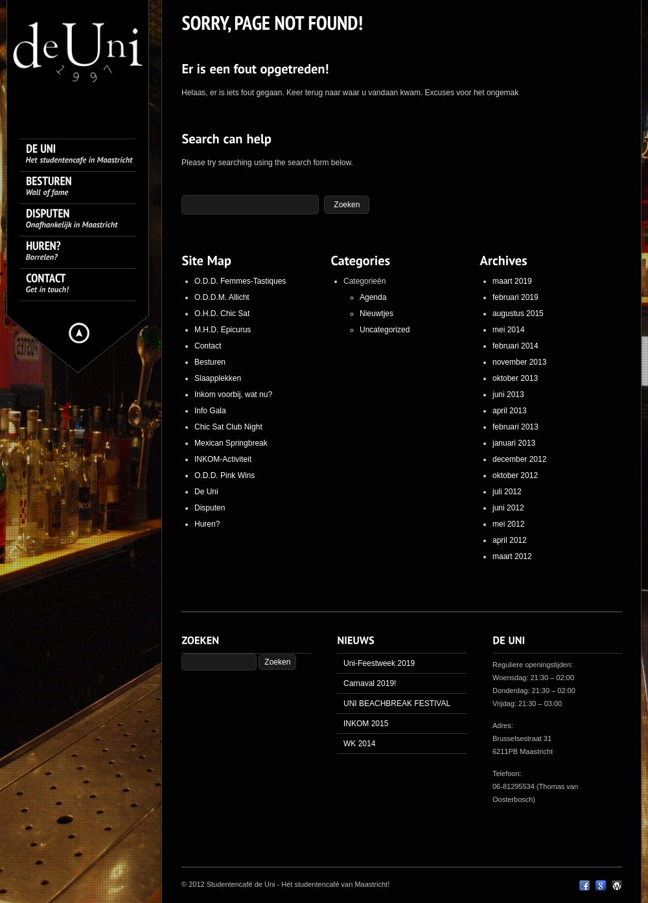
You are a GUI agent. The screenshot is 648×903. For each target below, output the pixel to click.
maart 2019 (512, 281)
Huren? (207, 524)
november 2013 (519, 362)
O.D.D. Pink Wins (224, 475)
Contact (207, 345)
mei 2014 (508, 329)
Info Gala (210, 410)
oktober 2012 (515, 475)
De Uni (206, 491)
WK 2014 (359, 743)
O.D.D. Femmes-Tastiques (240, 281)
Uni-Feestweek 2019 (379, 663)
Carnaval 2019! (369, 683)
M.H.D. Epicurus (222, 329)
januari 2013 (513, 443)
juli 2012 (507, 491)
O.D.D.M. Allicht (221, 297)
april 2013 (509, 410)
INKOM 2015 (365, 723)
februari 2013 (515, 426)
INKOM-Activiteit (222, 459)
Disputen (209, 507)
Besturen (210, 362)
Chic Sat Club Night (228, 426)
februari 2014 (515, 345)
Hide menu (79, 333)
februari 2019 (515, 297)
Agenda (373, 297)
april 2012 (509, 540)
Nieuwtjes (376, 313)
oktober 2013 (515, 378)
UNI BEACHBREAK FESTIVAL (396, 703)
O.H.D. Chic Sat (221, 313)
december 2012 (519, 459)
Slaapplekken (217, 378)
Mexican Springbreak (231, 443)
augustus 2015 (518, 313)
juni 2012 (508, 507)
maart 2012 (512, 556)
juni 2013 (508, 394)
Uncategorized (385, 329)
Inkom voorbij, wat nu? (233, 394)
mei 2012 (508, 524)
